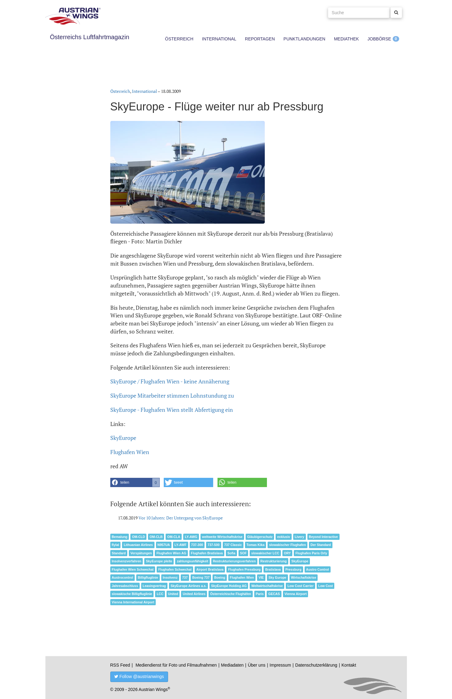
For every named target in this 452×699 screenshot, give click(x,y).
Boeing (219, 577)
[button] (135, 482)
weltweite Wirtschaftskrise (222, 537)
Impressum (280, 665)
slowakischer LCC (265, 553)
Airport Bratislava (209, 569)
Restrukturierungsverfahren (234, 561)
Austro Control (317, 569)
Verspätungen (141, 553)
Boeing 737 (200, 577)
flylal (115, 545)
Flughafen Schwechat (175, 569)
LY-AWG (191, 537)
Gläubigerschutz (259, 537)
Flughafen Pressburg (244, 569)
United (173, 594)
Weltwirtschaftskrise (267, 586)
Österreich (179, 38)
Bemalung (120, 537)
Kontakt (348, 665)
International (219, 38)
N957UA (164, 545)
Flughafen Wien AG (171, 553)
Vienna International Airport (133, 602)
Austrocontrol (122, 577)
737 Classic (233, 545)
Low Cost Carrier (300, 586)
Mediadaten (232, 665)
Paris (260, 594)
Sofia (231, 553)
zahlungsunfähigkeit (192, 561)
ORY (287, 553)
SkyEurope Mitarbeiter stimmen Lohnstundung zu (172, 395)
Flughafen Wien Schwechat (133, 569)
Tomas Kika (255, 545)
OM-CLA (173, 537)
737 (185, 577)
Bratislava (273, 569)
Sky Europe (277, 577)
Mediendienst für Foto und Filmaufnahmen (176, 665)
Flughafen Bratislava (207, 553)
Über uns (256, 665)
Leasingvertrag (154, 586)
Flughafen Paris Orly (311, 553)
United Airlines (194, 594)
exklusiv (283, 537)
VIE (261, 577)
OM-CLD (138, 537)
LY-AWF (181, 545)
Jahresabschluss (125, 586)
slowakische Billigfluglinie (132, 594)
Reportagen (260, 38)
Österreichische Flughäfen (230, 594)
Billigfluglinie (148, 577)
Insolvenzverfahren (127, 561)
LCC (160, 594)
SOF (243, 553)
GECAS (274, 594)
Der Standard (320, 545)
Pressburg (293, 569)
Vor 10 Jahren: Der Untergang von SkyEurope (180, 518)
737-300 (197, 545)
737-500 (214, 545)
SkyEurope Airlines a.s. (188, 586)
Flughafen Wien (129, 452)
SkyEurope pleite (159, 561)
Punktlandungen (304, 38)
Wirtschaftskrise (303, 577)
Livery (299, 537)
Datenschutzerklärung (316, 665)
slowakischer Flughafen (287, 545)
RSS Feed (120, 665)
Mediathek (346, 38)
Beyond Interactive (323, 537)
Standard (119, 553)
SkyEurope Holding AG (229, 586)
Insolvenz (170, 577)
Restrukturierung (273, 561)
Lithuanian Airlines (138, 545)
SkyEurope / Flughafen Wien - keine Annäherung (169, 381)
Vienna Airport (296, 594)
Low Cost (325, 586)
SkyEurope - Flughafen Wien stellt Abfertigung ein (171, 409)
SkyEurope (123, 437)
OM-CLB (156, 537)
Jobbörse (379, 38)
